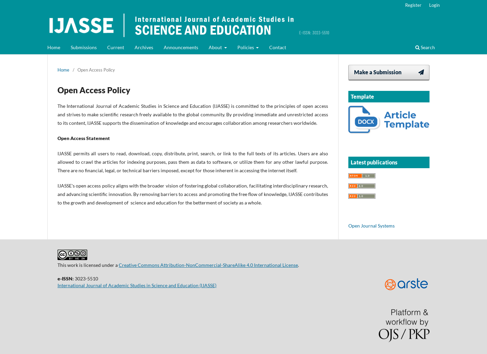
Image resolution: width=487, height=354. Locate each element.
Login (434, 5)
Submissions (84, 47)
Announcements (181, 47)
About (216, 47)
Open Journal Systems (371, 226)
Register (413, 5)
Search (425, 47)
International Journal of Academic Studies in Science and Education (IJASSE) (136, 285)
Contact (277, 47)
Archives (144, 47)
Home (53, 47)
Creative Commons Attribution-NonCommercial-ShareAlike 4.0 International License (208, 265)
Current (115, 47)
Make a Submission (377, 72)
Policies (246, 47)
